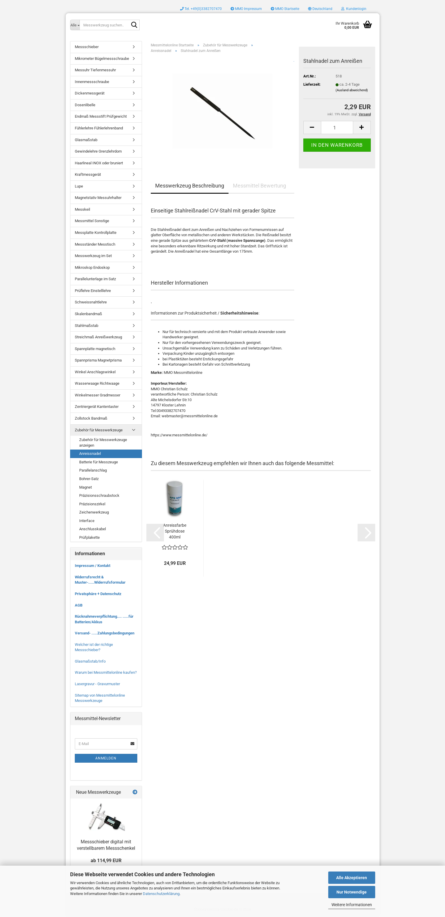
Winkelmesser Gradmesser (97, 395)
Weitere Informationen (351, 904)
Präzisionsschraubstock (99, 495)
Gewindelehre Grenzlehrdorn (98, 151)
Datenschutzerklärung (161, 893)
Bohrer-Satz (89, 479)
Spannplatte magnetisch (95, 349)
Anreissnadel (90, 453)
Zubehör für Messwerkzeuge (99, 430)
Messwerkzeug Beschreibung (189, 186)
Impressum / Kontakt (92, 565)
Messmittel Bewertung (259, 186)
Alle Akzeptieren (351, 877)
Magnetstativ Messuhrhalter (98, 197)
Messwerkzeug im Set (93, 256)
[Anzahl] (337, 127)
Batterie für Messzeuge (98, 462)
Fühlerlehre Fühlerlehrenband (99, 128)
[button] (320, 8)
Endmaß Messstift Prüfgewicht (101, 116)
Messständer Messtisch (95, 244)
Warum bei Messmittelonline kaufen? (106, 672)
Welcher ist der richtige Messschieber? (94, 647)
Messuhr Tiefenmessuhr (95, 70)
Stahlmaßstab (86, 325)
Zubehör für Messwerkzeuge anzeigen (103, 442)
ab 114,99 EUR (106, 860)
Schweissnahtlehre (91, 302)
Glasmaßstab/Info (90, 661)
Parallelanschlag (93, 470)
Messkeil (82, 209)
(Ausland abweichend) (352, 90)
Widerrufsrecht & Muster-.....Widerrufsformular (100, 580)
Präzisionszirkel (92, 504)
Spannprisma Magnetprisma (98, 360)
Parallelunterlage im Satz (95, 279)
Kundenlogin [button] (353, 9)
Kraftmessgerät (88, 174)
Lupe (79, 186)
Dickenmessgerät (89, 93)
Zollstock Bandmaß (91, 418)
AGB (78, 605)
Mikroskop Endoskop (92, 267)
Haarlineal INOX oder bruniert (99, 163)
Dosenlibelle (85, 105)
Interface (86, 521)
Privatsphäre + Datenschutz (98, 594)
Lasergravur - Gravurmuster (97, 684)
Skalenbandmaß (88, 314)
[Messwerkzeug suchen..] (74, 25)
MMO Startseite (285, 9)
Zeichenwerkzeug (94, 512)
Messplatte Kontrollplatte (95, 232)
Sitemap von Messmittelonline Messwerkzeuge (100, 698)
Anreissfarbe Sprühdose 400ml (174, 531)
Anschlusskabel (92, 529)
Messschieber (87, 47)
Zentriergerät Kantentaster (97, 406)
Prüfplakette (89, 537)
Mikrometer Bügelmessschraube (102, 58)
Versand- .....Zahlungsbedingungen (104, 633)
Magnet (85, 487)
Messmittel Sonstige (92, 221)
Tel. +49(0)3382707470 (201, 9)
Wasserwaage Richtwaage (97, 383)
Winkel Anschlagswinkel (95, 372)
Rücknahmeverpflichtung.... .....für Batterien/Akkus (104, 619)
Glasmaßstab (86, 140)
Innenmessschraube (92, 82)
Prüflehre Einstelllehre (93, 290)
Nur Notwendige (351, 892)
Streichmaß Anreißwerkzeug (98, 337)
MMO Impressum (246, 9)
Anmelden (105, 758)
